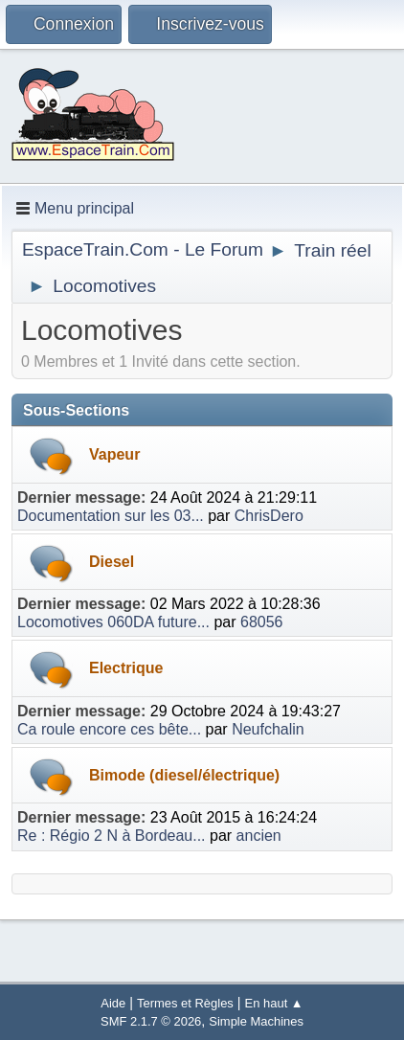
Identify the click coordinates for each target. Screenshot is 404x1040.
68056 (261, 622)
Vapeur (114, 454)
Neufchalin (268, 729)
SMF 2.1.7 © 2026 (151, 1021)
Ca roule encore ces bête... (109, 729)
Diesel (111, 562)
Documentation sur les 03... (110, 516)
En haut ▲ (274, 1003)
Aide (113, 1003)
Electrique (126, 668)
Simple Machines (256, 1021)
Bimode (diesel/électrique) (184, 775)
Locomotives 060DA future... (113, 622)
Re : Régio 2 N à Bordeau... (111, 835)
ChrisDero (269, 516)
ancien (258, 835)
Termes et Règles (185, 1003)
